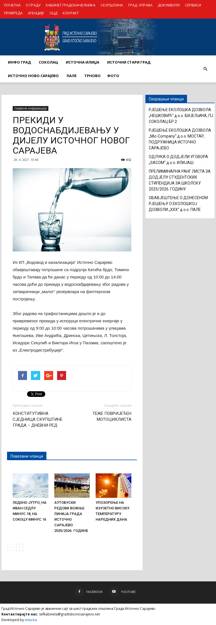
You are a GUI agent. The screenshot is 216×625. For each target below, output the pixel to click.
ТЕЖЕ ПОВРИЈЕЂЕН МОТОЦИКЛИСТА (112, 416)
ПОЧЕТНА (12, 5)
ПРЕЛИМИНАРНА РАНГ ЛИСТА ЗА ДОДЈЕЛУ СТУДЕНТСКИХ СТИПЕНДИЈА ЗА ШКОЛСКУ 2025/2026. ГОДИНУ (180, 180)
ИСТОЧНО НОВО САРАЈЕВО (33, 75)
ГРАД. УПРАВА (140, 5)
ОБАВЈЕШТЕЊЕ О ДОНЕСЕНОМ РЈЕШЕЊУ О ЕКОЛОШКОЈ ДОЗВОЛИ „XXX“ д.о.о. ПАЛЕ (178, 203)
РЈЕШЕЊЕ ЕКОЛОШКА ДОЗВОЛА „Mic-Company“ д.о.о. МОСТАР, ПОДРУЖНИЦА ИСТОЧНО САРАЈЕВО (180, 139)
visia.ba (31, 619)
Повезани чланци (26, 456)
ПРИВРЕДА (13, 12)
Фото (113, 75)
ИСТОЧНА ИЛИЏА (82, 62)
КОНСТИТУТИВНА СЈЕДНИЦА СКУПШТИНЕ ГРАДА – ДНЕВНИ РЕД (37, 419)
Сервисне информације (30, 108)
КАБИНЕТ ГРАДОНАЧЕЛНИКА (70, 5)
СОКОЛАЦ (48, 62)
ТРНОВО (92, 75)
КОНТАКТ (71, 12)
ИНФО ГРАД (19, 62)
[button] (205, 69)
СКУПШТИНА (112, 5)
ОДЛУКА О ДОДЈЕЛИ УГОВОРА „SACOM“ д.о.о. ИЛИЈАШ (178, 159)
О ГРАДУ (33, 5)
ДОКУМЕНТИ (169, 5)
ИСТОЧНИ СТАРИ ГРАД (128, 62)
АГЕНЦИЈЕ (36, 12)
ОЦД (53, 12)
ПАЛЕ (71, 75)
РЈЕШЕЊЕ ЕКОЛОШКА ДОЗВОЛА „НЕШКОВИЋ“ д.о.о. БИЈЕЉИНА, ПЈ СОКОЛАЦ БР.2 (181, 115)
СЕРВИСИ (193, 5)
